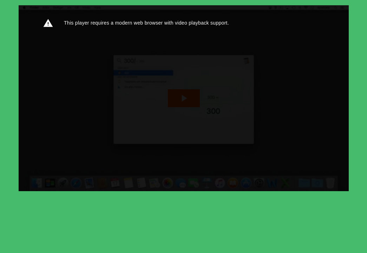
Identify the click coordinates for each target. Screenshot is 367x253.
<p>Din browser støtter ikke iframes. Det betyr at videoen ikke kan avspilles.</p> (184, 98)
